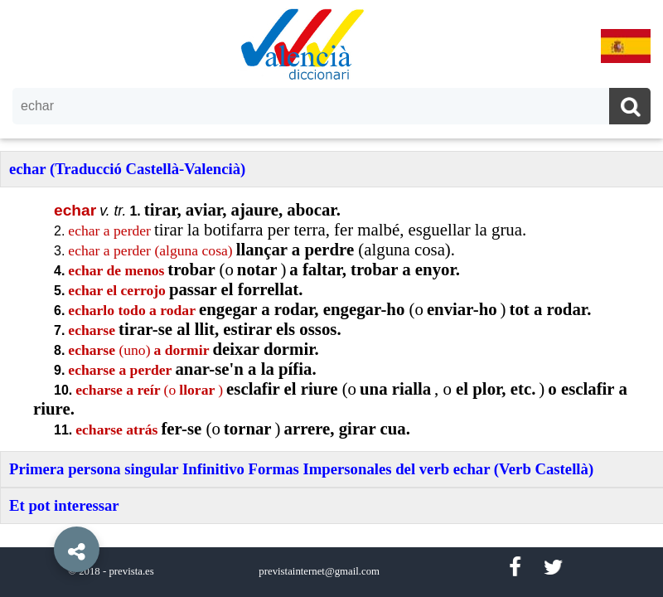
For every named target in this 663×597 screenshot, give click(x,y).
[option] (331, 298)
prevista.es (131, 571)
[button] (41, 511)
